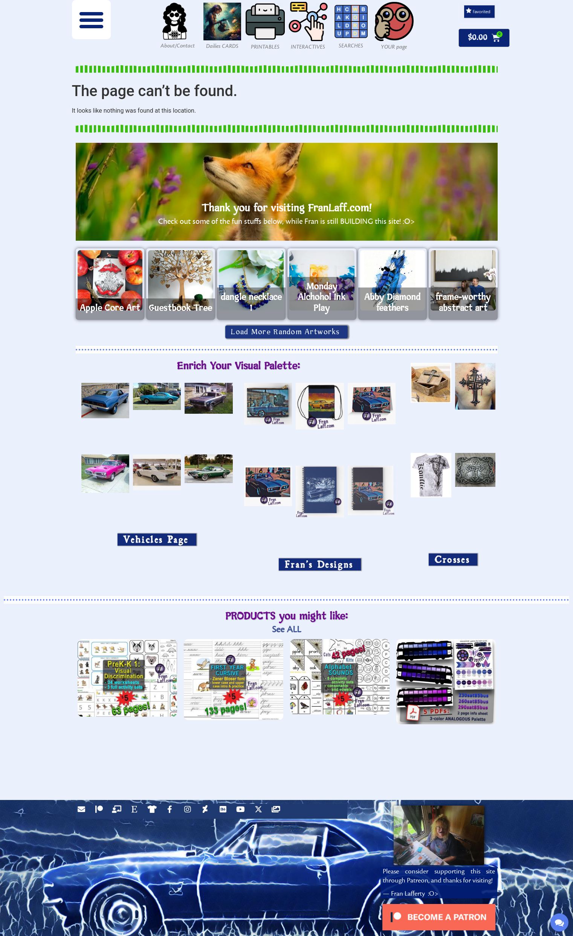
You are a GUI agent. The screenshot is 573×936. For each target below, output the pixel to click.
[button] (91, 19)
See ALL (286, 629)
